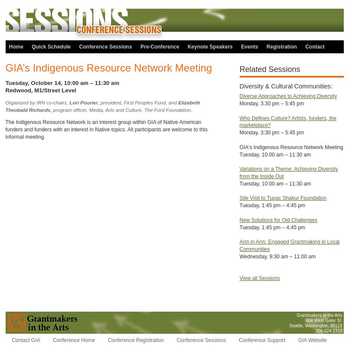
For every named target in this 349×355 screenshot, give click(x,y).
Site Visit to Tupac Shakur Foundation (283, 198)
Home (16, 47)
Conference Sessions (105, 47)
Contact (315, 47)
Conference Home (74, 340)
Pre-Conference (159, 47)
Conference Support (262, 340)
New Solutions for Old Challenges (278, 220)
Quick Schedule (51, 47)
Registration (282, 47)
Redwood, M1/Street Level (41, 90)
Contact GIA (26, 340)
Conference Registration (136, 340)
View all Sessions (260, 278)
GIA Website (312, 340)
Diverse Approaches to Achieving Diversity (288, 96)
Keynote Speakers (210, 47)
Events (249, 47)
